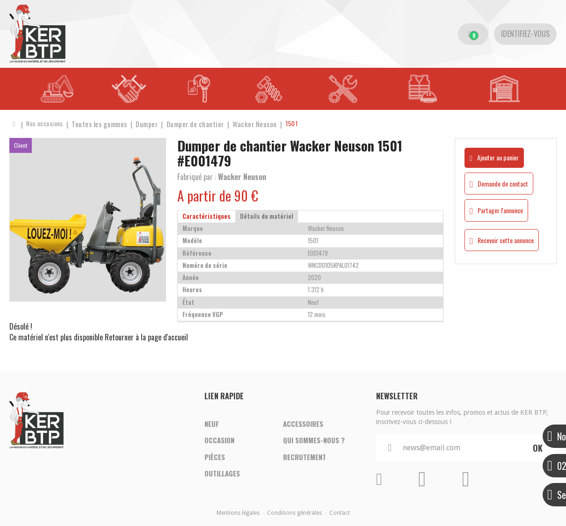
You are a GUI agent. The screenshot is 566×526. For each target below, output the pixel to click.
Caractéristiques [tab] (206, 216)
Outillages (222, 475)
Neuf (211, 422)
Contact (339, 513)
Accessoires (303, 422)
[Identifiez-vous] (525, 34)
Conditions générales (294, 513)
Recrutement (304, 458)
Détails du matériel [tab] (266, 216)
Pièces (214, 458)
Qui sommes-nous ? (314, 440)
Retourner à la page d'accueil (146, 337)
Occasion (219, 440)
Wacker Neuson (242, 176)
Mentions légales (238, 513)
